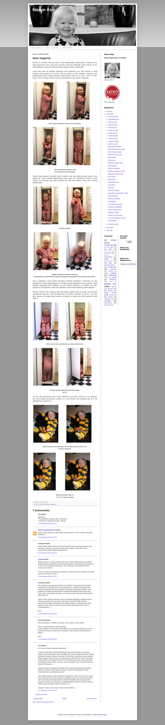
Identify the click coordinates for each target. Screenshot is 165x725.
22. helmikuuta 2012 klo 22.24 (47, 553)
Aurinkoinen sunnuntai (115, 155)
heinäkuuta (111, 130)
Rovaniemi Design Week (115, 163)
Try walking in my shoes (115, 204)
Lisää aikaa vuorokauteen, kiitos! (118, 193)
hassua (48, 504)
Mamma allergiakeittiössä (46, 530)
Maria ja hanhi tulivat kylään (116, 149)
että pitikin (108, 249)
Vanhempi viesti (92, 698)
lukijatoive (113, 269)
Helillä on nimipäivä (114, 168)
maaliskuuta (112, 141)
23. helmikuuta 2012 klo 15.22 (47, 576)
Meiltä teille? (67, 48)
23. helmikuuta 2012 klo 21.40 (47, 614)
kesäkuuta (111, 133)
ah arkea (42, 504)
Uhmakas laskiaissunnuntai (116, 171)
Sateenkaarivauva (113, 182)
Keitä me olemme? (52, 48)
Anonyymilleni (112, 220)
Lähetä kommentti (41, 694)
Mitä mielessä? (36, 48)
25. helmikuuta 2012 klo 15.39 (47, 690)
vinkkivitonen (108, 303)
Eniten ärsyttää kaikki (114, 210)
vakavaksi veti (108, 299)
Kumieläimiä (111, 179)
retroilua (113, 287)
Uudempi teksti (37, 698)
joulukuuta (111, 116)
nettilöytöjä (112, 275)
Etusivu (64, 698)
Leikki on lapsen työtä (114, 152)
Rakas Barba (112, 157)
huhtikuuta (111, 138)
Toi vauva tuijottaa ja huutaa (116, 218)
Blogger (104, 714)
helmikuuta (111, 144)
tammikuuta (112, 224)
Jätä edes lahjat (113, 196)
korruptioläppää (108, 261)
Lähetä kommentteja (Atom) (45, 702)
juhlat (106, 259)
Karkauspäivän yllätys (114, 146)
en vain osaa (108, 247)
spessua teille (111, 289)
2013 (108, 111)
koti (115, 261)
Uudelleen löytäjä (113, 212)
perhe (111, 281)
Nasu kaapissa (112, 166)
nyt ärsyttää (112, 277)
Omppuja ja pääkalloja (115, 207)
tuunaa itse (113, 295)
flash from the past (110, 251)
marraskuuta (112, 119)
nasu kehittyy (110, 273)
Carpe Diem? (112, 185)
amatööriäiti (108, 245)
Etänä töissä (111, 177)
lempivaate (112, 267)
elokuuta (111, 127)
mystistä (110, 271)
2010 (108, 230)
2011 (108, 227)
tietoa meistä (110, 293)
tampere (110, 291)
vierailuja (107, 301)
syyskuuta (111, 125)
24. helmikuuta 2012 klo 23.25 (47, 639)
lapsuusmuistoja (109, 265)
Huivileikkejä (112, 201)
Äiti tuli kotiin (112, 160)
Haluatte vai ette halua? (115, 215)
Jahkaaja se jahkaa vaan (115, 174)
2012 (108, 114)
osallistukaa (113, 279)
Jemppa (40, 559)
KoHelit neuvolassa (114, 199)
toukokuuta (111, 136)
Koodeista (111, 188)
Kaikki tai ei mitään (113, 190)
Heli (39, 514)
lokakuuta (111, 122)
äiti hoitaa (107, 305)
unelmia (110, 297)
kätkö (110, 263)
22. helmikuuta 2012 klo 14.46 (47, 537)
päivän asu (54, 504)
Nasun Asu (44, 9)
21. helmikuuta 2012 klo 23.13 (47, 523)
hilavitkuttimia (108, 257)
